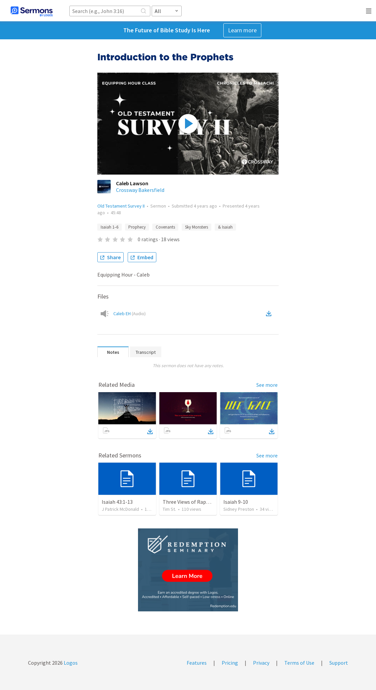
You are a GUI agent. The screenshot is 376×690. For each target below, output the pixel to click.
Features (197, 662)
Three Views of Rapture (189, 501)
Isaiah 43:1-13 (117, 501)
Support (338, 662)
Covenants (165, 227)
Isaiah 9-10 (235, 501)
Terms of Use (299, 662)
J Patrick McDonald (120, 509)
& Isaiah (225, 227)
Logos (70, 662)
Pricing (230, 662)
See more (267, 384)
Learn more (242, 30)
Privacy (261, 662)
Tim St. (169, 509)
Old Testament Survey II (121, 206)
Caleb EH (129, 314)
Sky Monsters (196, 227)
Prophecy (137, 227)
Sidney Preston (238, 509)
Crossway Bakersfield (140, 190)
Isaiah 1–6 (109, 227)
